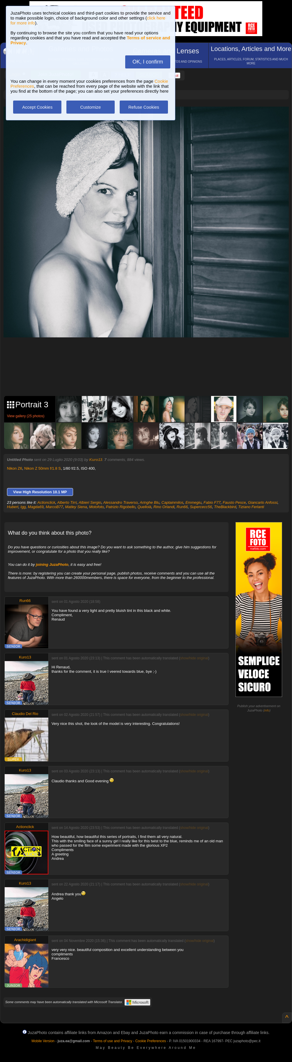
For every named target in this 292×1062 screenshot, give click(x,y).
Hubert (12, 507)
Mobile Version (42, 1041)
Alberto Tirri (67, 502)
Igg (23, 507)
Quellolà (144, 507)
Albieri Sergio (90, 502)
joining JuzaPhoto (52, 564)
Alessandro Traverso (120, 502)
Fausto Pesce (234, 502)
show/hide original (194, 658)
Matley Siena (76, 507)
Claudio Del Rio (25, 713)
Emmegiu (193, 502)
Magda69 (36, 507)
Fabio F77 (212, 502)
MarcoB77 (54, 507)
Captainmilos (172, 502)
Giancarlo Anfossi (262, 502)
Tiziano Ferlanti (251, 507)
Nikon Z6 (14, 468)
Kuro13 (95, 459)
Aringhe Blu (149, 502)
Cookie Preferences (150, 1041)
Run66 (182, 507)
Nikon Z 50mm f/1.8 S (42, 468)
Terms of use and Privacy (112, 1041)
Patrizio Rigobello (120, 507)
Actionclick (46, 502)
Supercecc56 (201, 507)
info (267, 710)
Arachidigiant (25, 940)
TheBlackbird (225, 507)
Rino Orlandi (163, 507)
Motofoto (96, 507)
